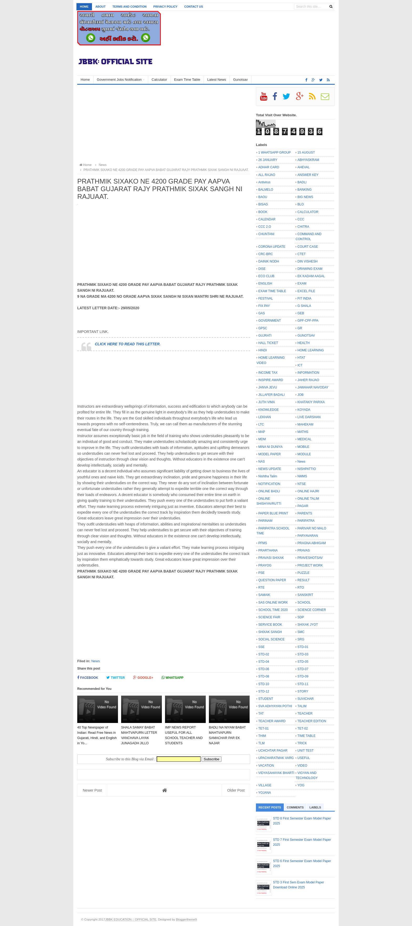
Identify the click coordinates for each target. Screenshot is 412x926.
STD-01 (302, 647)
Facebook (87, 678)
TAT (261, 713)
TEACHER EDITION (311, 721)
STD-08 (263, 676)
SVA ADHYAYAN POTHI (275, 706)
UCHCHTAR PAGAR (272, 750)
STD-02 (263, 654)
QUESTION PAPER (272, 580)
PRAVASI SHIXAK (271, 558)
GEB (300, 313)
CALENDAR (266, 219)
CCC (300, 219)
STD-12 (263, 691)
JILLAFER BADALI (271, 395)
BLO (300, 204)
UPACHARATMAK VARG (276, 758)
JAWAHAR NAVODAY (312, 387)
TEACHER (304, 713)
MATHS (302, 432)
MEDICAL (304, 439)
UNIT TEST (305, 750)
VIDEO (302, 765)
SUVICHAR (305, 699)
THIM (262, 736)
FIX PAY (264, 306)
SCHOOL (304, 602)
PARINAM (265, 521)
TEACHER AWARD (272, 721)
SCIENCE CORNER (311, 610)
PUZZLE (303, 573)
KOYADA (303, 410)
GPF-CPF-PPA (307, 320)
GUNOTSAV (306, 335)
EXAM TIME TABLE (272, 291)
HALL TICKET (268, 343)
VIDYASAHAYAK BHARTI (276, 773)
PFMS (262, 543)
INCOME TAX (268, 373)
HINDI (262, 350)
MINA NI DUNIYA (270, 447)
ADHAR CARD (268, 167)
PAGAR (302, 506)
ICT (299, 365)
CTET (301, 254)
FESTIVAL (265, 298)
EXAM (301, 283)
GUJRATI (264, 335)
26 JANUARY (267, 160)
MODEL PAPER (269, 454)
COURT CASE (307, 247)
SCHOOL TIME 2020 (273, 610)
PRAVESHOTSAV (310, 558)
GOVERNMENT (269, 320)
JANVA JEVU (267, 387)
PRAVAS (303, 550)
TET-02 (302, 728)
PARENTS (304, 513)
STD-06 (263, 669)
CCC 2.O (264, 227)
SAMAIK (264, 595)
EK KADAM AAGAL (311, 276)
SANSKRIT (305, 595)
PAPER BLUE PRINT (273, 513)
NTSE (301, 484)
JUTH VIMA (266, 402)
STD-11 (302, 684)
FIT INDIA (304, 298)
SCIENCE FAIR (269, 617)
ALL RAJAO (266, 175)
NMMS (302, 476)
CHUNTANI (266, 234)
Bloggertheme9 (186, 919)
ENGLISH (265, 283)
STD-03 (302, 654)
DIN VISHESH (307, 261)
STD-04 (263, 662)
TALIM (301, 706)
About (100, 6)
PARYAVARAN (307, 536)
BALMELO (265, 189)
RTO (300, 587)
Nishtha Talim (267, 476)
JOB (300, 395)
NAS (261, 461)
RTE (261, 587)
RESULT (303, 580)
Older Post (236, 790)
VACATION (266, 765)
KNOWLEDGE (268, 410)
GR (299, 328)
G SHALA (304, 306)
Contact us (193, 6)
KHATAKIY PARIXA (311, 402)
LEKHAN (264, 417)
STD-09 (302, 676)
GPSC (262, 328)
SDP (300, 617)
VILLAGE (264, 785)
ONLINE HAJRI (308, 491)
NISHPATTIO (306, 469)
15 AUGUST (306, 152)
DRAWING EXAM (309, 269)
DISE (262, 269)
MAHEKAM (305, 424)
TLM (261, 743)
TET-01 (263, 728)
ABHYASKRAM (308, 160)
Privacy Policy (165, 6)
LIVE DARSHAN (309, 417)
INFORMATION (308, 373)
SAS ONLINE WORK (273, 602)
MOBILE (303, 447)
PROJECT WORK (310, 565)
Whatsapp (172, 678)
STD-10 (263, 684)
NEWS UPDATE (269, 469)
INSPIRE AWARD (270, 380)
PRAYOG (264, 565)
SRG (300, 639)
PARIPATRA (306, 521)
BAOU (262, 197)
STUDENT (265, 699)
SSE (261, 647)
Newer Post (92, 790)
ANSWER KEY (307, 175)
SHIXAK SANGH (270, 632)
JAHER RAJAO (308, 380)
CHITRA (303, 227)
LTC (261, 424)
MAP (261, 432)
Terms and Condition (129, 6)
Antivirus (264, 182)
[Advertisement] (163, 124)
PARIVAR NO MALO (311, 528)
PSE (261, 573)
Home (84, 6)
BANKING (304, 189)
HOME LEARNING (310, 350)
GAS (261, 313)
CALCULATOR (307, 212)
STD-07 (302, 669)
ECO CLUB (266, 276)
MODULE (304, 454)
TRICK (302, 743)
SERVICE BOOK (270, 624)
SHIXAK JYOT (307, 624)
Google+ (143, 678)
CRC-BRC (265, 254)
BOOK (262, 212)
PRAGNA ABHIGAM (311, 543)
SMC (301, 632)
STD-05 (302, 662)
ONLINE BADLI (269, 491)
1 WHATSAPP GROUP (274, 152)
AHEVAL (303, 167)
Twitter (115, 678)
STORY (302, 691)
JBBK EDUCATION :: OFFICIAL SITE (130, 919)
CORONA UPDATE (271, 247)
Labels (315, 807)
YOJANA (264, 793)
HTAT (301, 358)
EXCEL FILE (306, 291)
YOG (301, 785)
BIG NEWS (305, 197)
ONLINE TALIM (308, 498)
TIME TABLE (306, 736)
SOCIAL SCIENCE (271, 639)
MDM (262, 439)
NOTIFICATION (269, 484)
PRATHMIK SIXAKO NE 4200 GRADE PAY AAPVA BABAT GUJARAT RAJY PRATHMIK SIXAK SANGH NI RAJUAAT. (164, 170)
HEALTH (303, 343)
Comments (295, 807)
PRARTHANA (268, 550)
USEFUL (303, 758)
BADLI (302, 182)
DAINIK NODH (268, 261)
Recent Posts (270, 807)
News (95, 661)
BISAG (263, 204)
